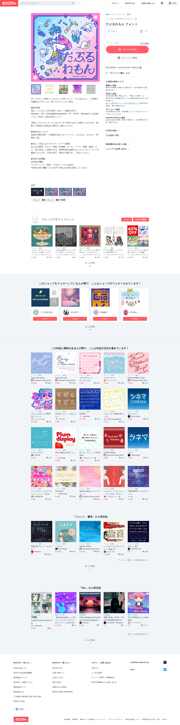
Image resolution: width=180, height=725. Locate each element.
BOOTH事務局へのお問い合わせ (104, 682)
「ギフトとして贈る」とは (118, 73)
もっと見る (90, 329)
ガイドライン (101, 719)
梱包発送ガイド (20, 687)
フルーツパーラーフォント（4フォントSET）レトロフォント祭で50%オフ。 (41, 251)
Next (98, 47)
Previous (33, 47)
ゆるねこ (134, 312)
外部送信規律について (132, 719)
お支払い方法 (113, 135)
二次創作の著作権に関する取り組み (28, 696)
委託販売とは (19, 692)
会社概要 (67, 719)
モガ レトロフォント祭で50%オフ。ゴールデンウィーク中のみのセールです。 (89, 251)
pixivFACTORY (111, 120)
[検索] (73, 3)
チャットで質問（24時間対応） (104, 677)
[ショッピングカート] (162, 3)
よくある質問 (97, 673)
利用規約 (75, 719)
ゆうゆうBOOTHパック (131, 103)
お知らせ (95, 668)
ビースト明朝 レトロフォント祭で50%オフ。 (113, 251)
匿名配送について (21, 677)
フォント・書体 (124, 14)
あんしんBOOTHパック (114, 103)
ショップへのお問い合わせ (116, 149)
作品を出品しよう (149, 3)
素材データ (110, 14)
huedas (103, 312)
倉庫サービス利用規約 (87, 719)
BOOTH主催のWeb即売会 (62, 692)
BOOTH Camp (19, 701)
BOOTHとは (130, 3)
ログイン (115, 3)
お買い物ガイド (58, 673)
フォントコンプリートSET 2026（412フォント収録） (137, 251)
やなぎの (74, 312)
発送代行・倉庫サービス (23, 682)
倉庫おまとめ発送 (59, 687)
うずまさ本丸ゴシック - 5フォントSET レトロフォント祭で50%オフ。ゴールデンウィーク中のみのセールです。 (65, 251)
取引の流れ (112, 131)
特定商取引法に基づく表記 (116, 144)
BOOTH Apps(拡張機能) (23, 673)
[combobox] (48, 3)
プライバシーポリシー (115, 719)
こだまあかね (46, 312)
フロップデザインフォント (58, 219)
